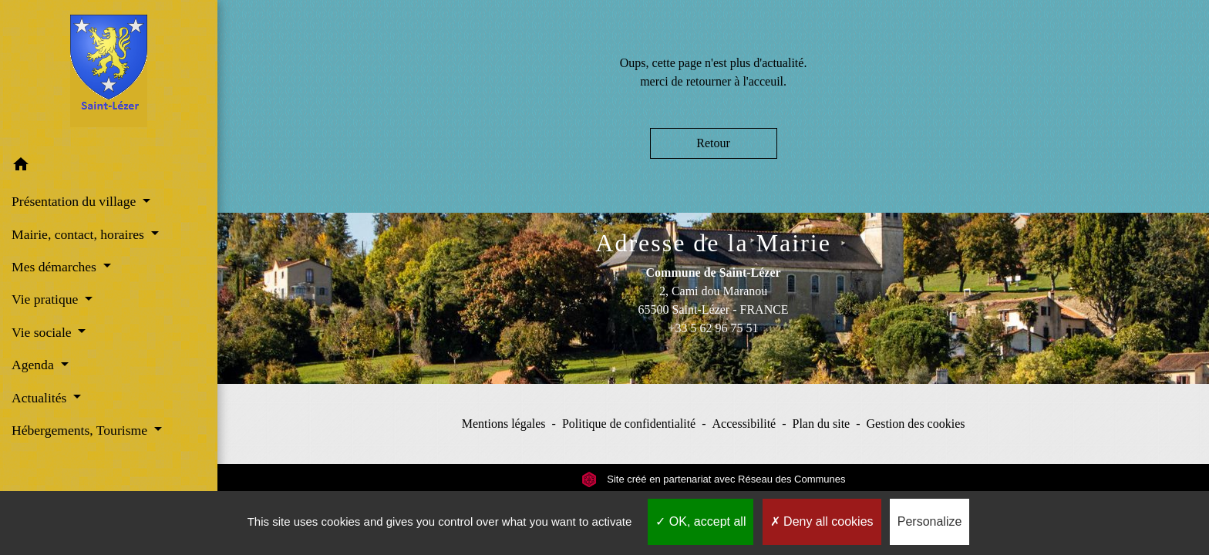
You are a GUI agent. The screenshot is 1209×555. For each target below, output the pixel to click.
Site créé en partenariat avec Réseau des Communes (713, 479)
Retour (713, 143)
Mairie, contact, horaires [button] (79, 234)
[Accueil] (108, 74)
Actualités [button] (41, 397)
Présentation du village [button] (76, 201)
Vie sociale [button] (43, 332)
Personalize (929, 521)
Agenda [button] (34, 364)
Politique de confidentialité (628, 423)
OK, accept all (700, 521)
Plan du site (821, 423)
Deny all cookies (822, 521)
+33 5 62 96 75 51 (713, 328)
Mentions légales (504, 423)
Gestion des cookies (916, 423)
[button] (109, 167)
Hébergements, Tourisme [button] (81, 430)
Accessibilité (744, 423)
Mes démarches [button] (55, 266)
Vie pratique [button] (47, 299)
